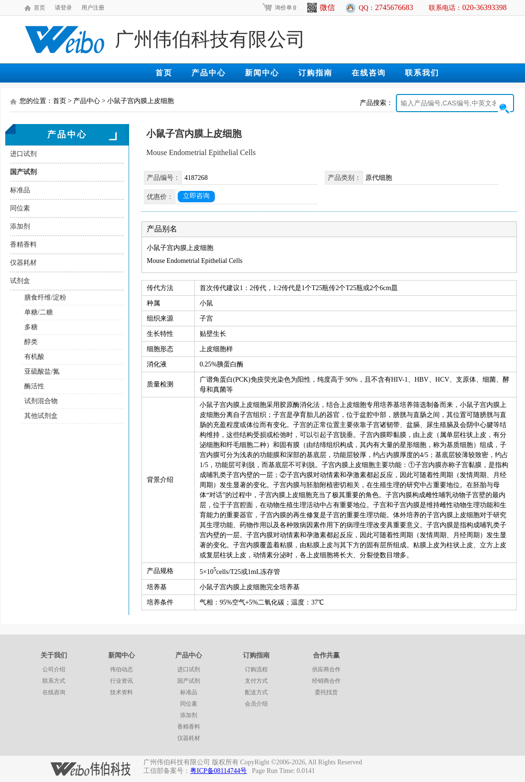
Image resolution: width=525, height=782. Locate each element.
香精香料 (23, 244)
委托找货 (326, 692)
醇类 (31, 341)
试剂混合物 (41, 401)
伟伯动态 (121, 669)
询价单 (279, 7)
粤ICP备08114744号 (218, 770)
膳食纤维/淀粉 (45, 297)
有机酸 (34, 356)
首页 (39, 7)
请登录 (63, 7)
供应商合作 (326, 669)
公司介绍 (53, 669)
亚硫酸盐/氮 (42, 371)
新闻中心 (262, 73)
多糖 (31, 327)
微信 (321, 7)
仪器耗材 (23, 262)
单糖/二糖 (38, 312)
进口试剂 (23, 153)
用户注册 (92, 7)
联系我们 (422, 73)
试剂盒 (20, 280)
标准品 (20, 190)
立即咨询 (196, 195)
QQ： (386, 7)
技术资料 (121, 692)
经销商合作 (326, 681)
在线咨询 (369, 73)
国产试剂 (23, 172)
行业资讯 (121, 681)
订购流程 (256, 669)
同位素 (20, 208)
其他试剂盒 (41, 415)
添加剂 (20, 226)
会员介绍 (256, 703)
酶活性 (34, 386)
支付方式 (256, 681)
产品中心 (209, 73)
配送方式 (256, 692)
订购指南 (315, 73)
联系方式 (53, 681)
